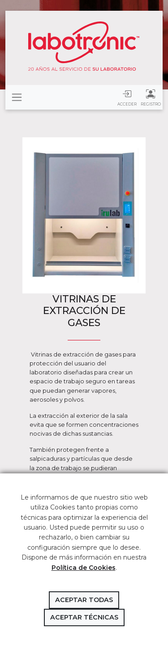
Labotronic (84, 46)
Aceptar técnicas (84, 617)
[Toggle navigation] (16, 97)
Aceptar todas (84, 600)
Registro (151, 97)
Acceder (127, 97)
